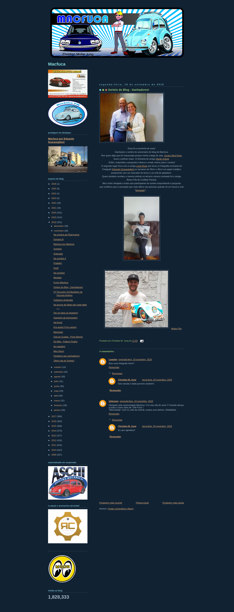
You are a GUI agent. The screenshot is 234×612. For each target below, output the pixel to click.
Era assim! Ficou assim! (65, 327)
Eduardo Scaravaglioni (123, 169)
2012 (54, 440)
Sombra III (59, 239)
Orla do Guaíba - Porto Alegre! (68, 337)
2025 (54, 188)
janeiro (57, 410)
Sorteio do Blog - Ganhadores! (128, 89)
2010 (54, 450)
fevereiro (58, 405)
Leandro (113, 359)
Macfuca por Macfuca (64, 244)
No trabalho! (59, 346)
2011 (54, 445)
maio (56, 391)
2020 (54, 212)
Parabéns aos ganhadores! (67, 356)
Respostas (117, 373)
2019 (54, 217)
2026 (54, 184)
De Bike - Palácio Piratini (66, 341)
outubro (58, 367)
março (57, 400)
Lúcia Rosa (141, 166)
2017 (54, 416)
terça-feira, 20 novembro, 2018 (157, 380)
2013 (54, 435)
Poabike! (58, 263)
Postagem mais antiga (173, 503)
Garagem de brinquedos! (66, 318)
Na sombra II (60, 258)
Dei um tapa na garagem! (66, 313)
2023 (54, 198)
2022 (54, 203)
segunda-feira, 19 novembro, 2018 (135, 359)
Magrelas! (58, 332)
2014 (54, 431)
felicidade (140, 190)
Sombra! (58, 249)
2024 (54, 193)
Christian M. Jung (127, 380)
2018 (54, 222)
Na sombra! (59, 273)
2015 (54, 426)
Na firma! (58, 322)
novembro (59, 231)
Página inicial (142, 503)
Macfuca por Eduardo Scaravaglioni (61, 140)
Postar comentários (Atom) (121, 508)
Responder (114, 367)
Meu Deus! (59, 351)
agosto (57, 376)
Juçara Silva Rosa (173, 155)
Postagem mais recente (110, 503)
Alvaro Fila (176, 328)
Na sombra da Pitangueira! (66, 234)
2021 (54, 208)
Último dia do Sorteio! (64, 360)
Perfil (56, 268)
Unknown (114, 401)
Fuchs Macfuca (61, 282)
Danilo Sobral (162, 159)
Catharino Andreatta (63, 300)
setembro (59, 372)
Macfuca (56, 64)
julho (56, 381)
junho (57, 386)
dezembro (59, 226)
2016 (54, 421)
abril (56, 395)
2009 (54, 455)
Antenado (58, 254)
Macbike (58, 277)
